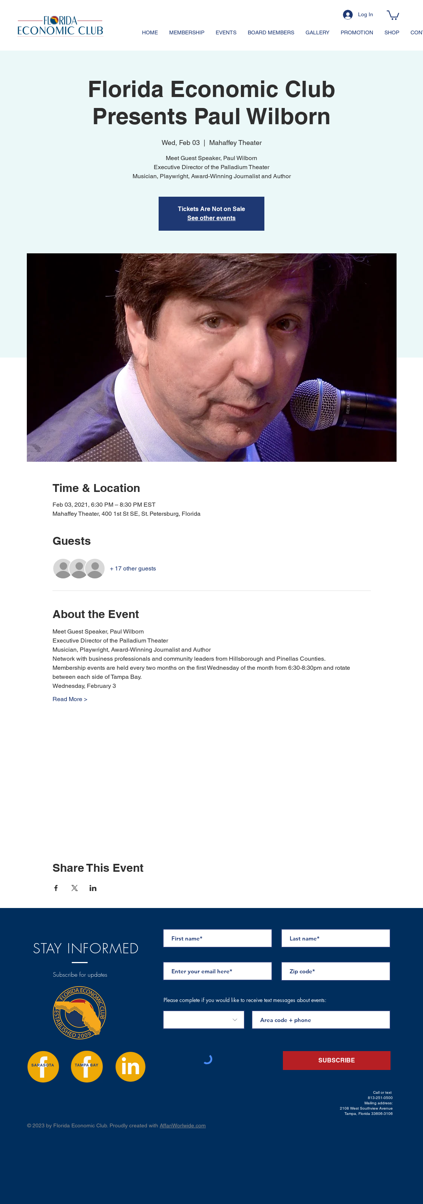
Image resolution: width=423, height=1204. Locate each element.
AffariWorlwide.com (183, 1125)
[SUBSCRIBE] (337, 1060)
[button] (393, 14)
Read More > (69, 699)
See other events (211, 218)
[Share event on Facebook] (56, 888)
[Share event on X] (74, 888)
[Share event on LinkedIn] (93, 888)
